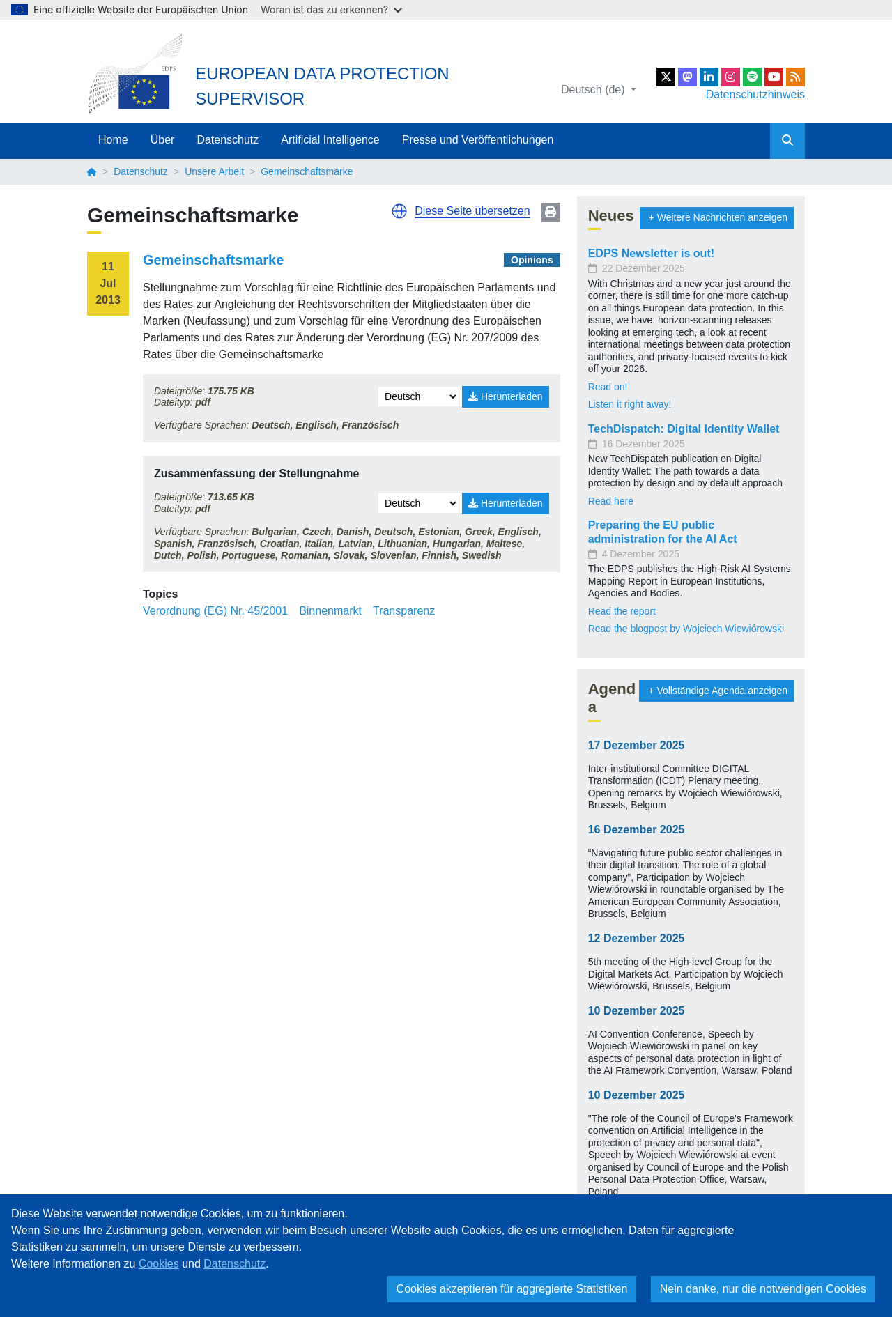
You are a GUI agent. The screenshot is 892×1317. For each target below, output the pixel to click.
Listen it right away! (630, 404)
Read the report (622, 611)
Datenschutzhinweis (755, 94)
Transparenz (404, 611)
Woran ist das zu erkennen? (331, 9)
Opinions (532, 259)
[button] (399, 211)
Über (163, 140)
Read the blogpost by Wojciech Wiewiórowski (686, 628)
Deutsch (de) (594, 89)
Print (550, 212)
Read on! (608, 386)
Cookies (159, 1264)
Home (113, 140)
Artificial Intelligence (330, 140)
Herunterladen (505, 396)
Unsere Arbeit (214, 171)
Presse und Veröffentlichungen (478, 140)
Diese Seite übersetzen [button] (472, 211)
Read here (610, 501)
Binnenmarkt (330, 611)
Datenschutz (228, 140)
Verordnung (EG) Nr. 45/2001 (215, 611)
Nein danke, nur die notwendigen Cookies (763, 1289)
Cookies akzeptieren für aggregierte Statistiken (512, 1289)
